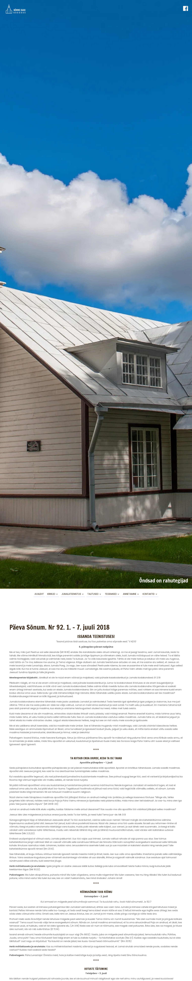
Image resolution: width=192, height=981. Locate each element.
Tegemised (111, 593)
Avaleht (39, 593)
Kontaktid (148, 593)
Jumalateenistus (71, 593)
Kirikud (51, 593)
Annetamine (129, 593)
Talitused (92, 593)
